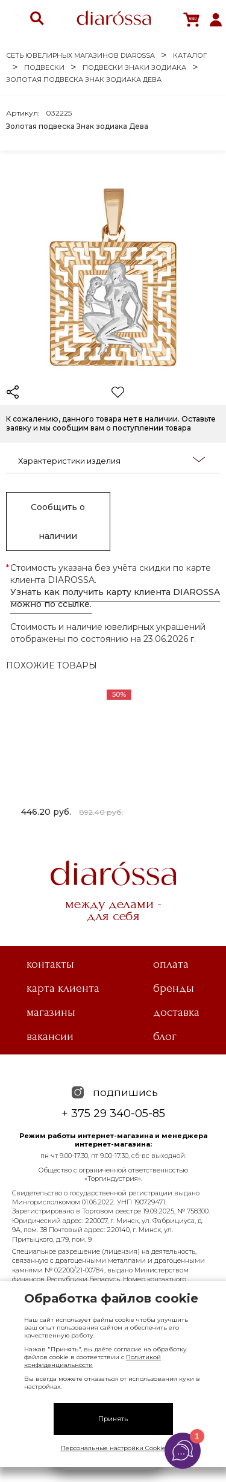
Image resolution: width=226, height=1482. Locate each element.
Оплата (171, 964)
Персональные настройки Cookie (113, 1448)
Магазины (51, 1012)
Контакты (50, 964)
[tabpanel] (72, 755)
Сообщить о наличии (58, 521)
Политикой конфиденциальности (92, 1361)
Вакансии (50, 1036)
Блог (165, 1036)
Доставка (176, 1012)
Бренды (173, 988)
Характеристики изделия (111, 460)
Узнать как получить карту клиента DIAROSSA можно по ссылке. (115, 598)
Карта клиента (63, 988)
